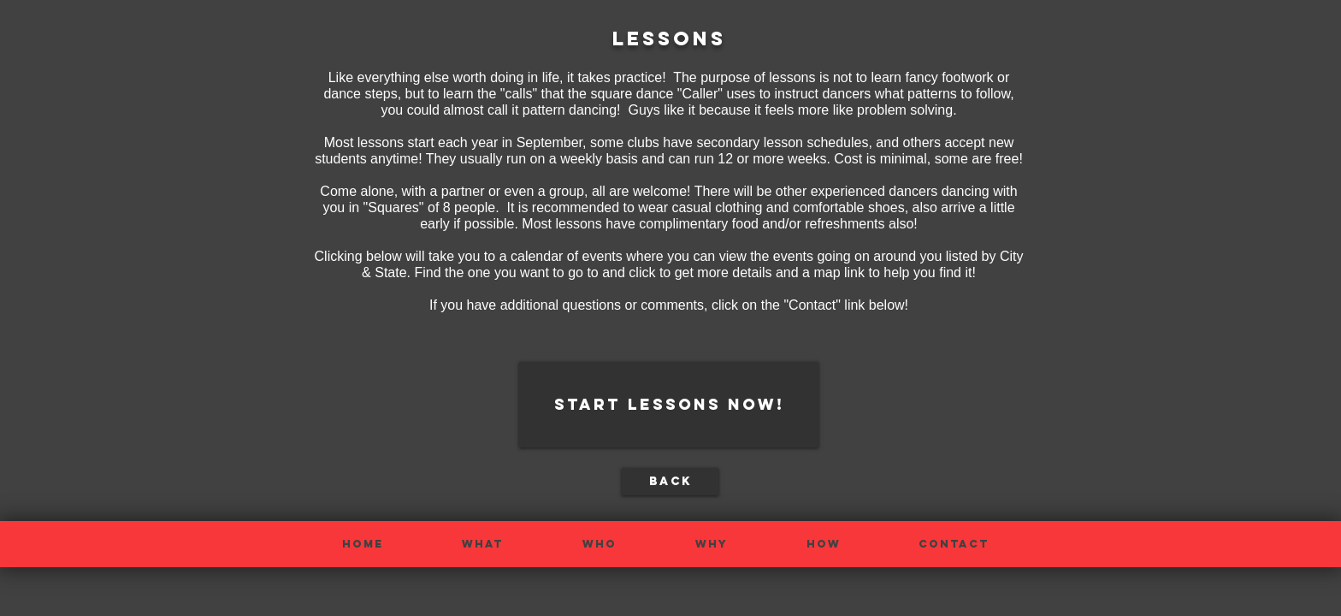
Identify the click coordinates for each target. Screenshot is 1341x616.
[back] (670, 481)
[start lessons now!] (668, 404)
